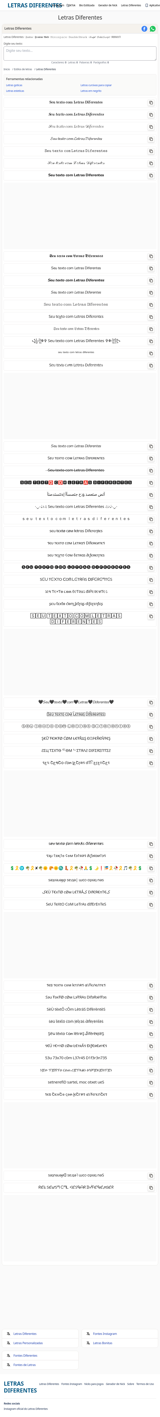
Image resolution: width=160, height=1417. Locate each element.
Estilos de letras (23, 69)
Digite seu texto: (13, 43)
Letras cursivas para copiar (96, 85)
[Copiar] (151, 102)
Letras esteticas (15, 91)
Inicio (7, 69)
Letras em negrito (91, 91)
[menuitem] (57, 5)
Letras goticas (14, 85)
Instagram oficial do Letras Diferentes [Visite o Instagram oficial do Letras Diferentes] (26, 1409)
